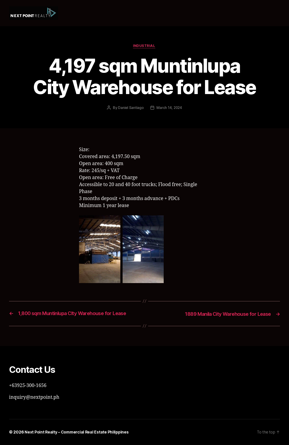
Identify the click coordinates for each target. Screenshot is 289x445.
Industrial (144, 46)
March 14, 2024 (169, 108)
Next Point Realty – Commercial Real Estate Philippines (78, 432)
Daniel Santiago (131, 108)
